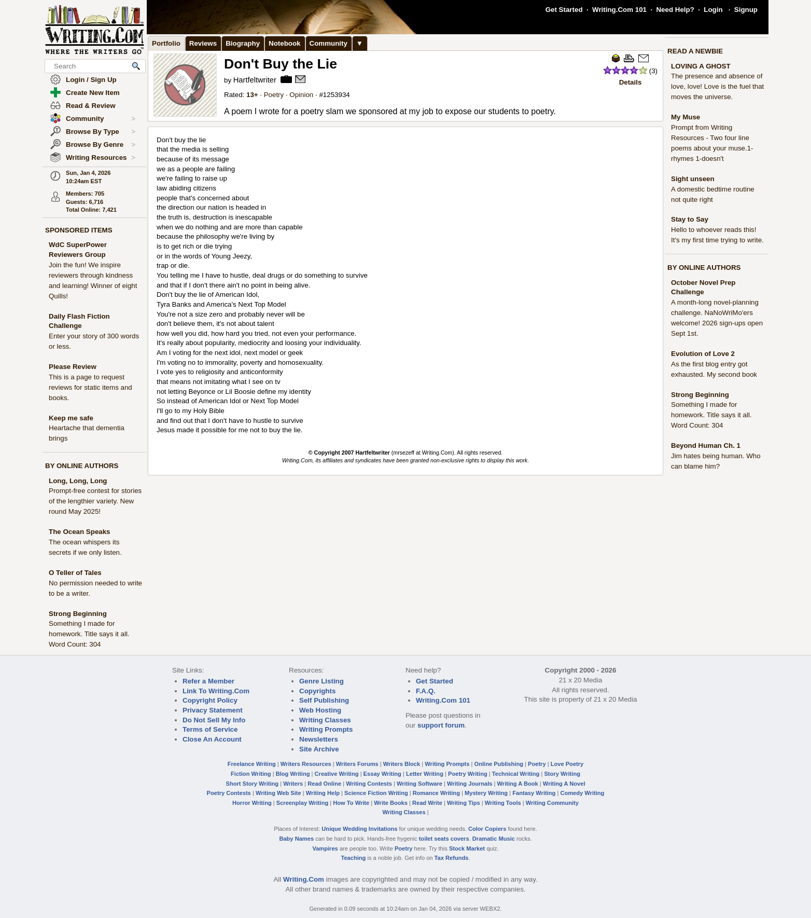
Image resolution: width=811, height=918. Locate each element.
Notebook (284, 43)
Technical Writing (516, 774)
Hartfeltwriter (254, 80)
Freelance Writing (252, 764)
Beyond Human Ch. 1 (705, 445)
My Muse (685, 117)
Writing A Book (517, 783)
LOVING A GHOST (701, 66)
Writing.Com (303, 879)
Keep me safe (71, 418)
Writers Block (401, 764)
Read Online (324, 783)
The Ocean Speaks (79, 532)
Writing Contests (369, 783)
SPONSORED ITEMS (79, 230)
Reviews (203, 43)
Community (100, 119)
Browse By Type (100, 132)
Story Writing (562, 774)
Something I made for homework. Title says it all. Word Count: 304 (89, 634)
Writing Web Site (278, 793)
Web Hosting (320, 710)
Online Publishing (498, 764)
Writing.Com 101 (619, 9)
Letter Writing (424, 774)
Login (713, 9)
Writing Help (323, 793)
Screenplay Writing (302, 803)
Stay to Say (689, 219)
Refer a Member (208, 681)
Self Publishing (324, 700)
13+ (252, 95)
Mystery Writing (486, 793)
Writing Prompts (326, 729)
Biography (243, 43)
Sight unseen (693, 179)
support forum (441, 725)
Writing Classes (325, 720)
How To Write (351, 803)
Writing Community (552, 803)
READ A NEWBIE (695, 51)
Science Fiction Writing (376, 793)
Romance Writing (436, 793)
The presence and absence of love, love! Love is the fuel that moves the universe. (717, 86)
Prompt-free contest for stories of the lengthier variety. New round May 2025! (95, 501)
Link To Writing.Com (216, 691)
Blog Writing (293, 774)
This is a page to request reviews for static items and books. (90, 387)
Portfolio (166, 43)
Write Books (391, 803)
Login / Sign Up (91, 80)
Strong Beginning (78, 614)
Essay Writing (382, 774)
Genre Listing (321, 681)
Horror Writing (252, 803)
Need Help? (675, 9)
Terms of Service (210, 729)
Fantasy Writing (533, 793)
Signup (746, 9)
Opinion (301, 95)
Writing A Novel (564, 783)
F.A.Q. (426, 691)
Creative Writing (337, 774)
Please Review (72, 367)
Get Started (564, 9)
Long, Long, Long (78, 481)
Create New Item (93, 93)
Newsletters (318, 739)
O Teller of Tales (75, 573)
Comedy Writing (582, 793)
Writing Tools (503, 803)
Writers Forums (357, 764)
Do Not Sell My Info (214, 720)
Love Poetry (567, 764)
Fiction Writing (251, 774)
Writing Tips (463, 803)
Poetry (274, 95)
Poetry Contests (229, 793)
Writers (293, 783)
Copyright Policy (210, 700)
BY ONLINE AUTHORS (81, 466)
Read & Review (91, 105)
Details (630, 82)
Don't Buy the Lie (280, 64)
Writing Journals (469, 783)
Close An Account (212, 739)
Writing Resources (100, 158)
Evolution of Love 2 (703, 354)
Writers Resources (306, 764)
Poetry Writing (467, 774)
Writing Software (419, 783)
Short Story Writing (252, 783)
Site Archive (319, 749)
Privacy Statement (213, 710)
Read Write (427, 803)
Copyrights (317, 691)
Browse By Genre (100, 145)
